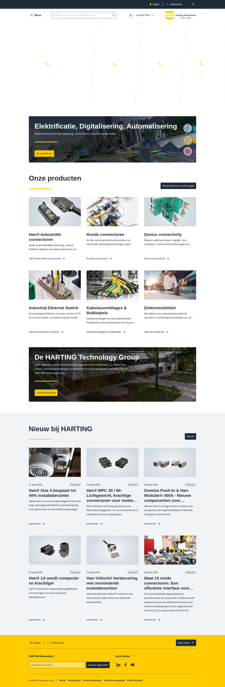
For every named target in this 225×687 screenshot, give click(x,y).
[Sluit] (193, 4)
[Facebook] (126, 665)
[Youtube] (133, 665)
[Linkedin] (118, 665)
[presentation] (174, 4)
